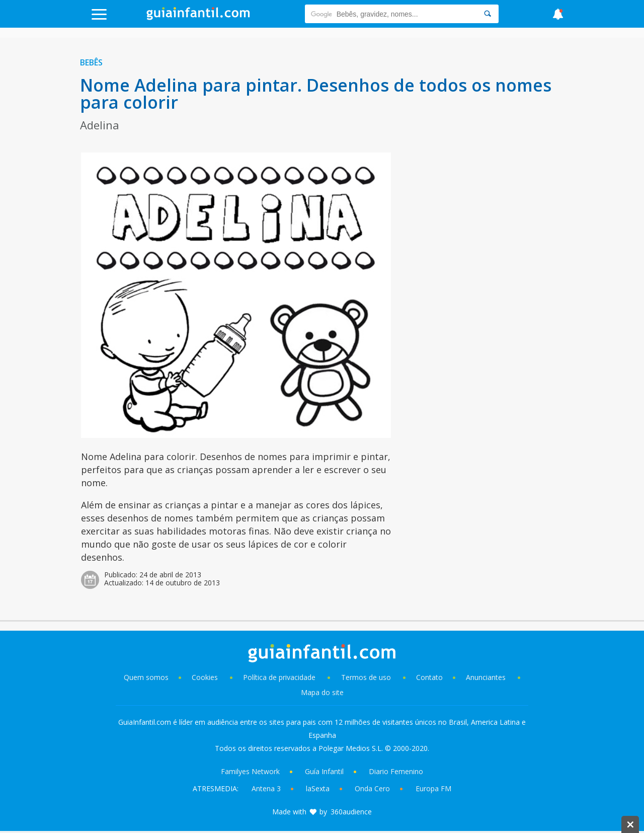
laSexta (318, 788)
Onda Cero (372, 788)
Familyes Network (250, 771)
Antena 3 (266, 788)
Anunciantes (486, 677)
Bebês (91, 62)
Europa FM (433, 788)
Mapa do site (322, 692)
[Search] (487, 14)
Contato (429, 677)
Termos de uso (366, 677)
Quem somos (146, 677)
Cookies (206, 677)
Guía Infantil (324, 771)
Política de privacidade (280, 677)
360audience (351, 811)
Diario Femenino (396, 771)
